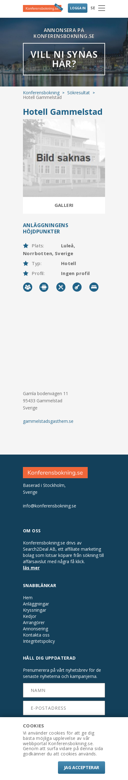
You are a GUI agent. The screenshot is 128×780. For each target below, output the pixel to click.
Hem (28, 598)
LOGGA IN (77, 8)
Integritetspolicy (39, 641)
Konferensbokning (41, 93)
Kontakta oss (36, 635)
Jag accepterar (81, 767)
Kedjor (29, 616)
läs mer (31, 568)
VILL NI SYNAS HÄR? (64, 59)
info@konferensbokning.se (49, 506)
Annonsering (35, 629)
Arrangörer (34, 622)
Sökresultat (78, 93)
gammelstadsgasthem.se (48, 421)
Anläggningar (36, 604)
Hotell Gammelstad (63, 111)
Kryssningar (34, 610)
